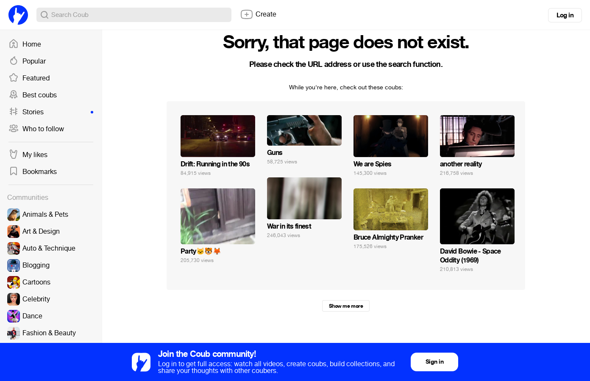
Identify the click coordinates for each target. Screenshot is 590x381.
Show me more (346, 306)
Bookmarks (32, 172)
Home (24, 44)
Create (258, 14)
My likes (27, 155)
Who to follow (36, 129)
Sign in (434, 362)
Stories (50, 112)
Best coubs (32, 95)
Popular (27, 61)
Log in (565, 15)
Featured (29, 78)
